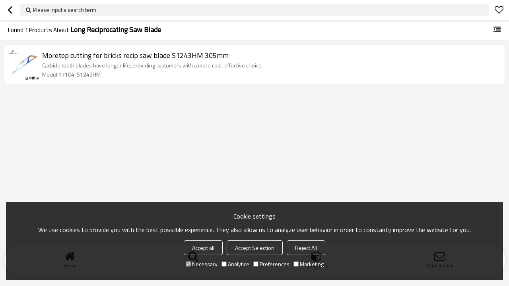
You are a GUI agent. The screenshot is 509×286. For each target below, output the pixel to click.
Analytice (235, 264)
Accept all (203, 248)
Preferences (271, 264)
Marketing (308, 264)
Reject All (306, 248)
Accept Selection (254, 248)
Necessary (202, 264)
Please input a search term (64, 10)
